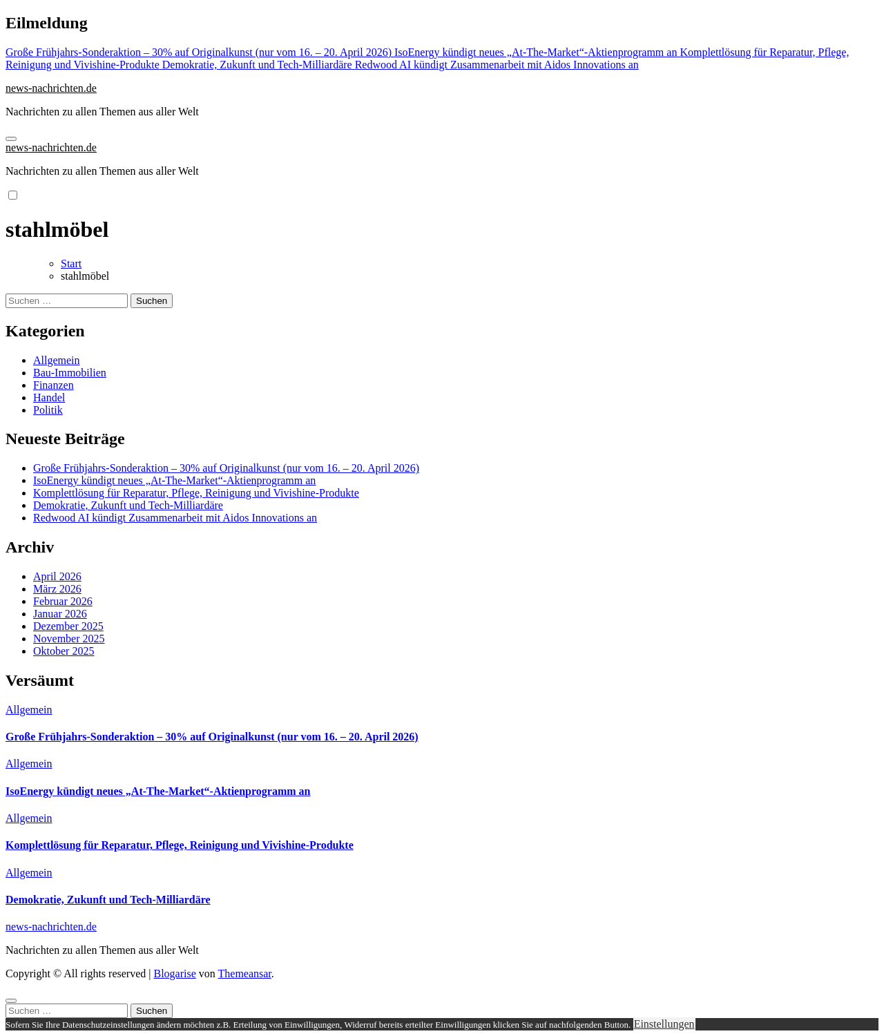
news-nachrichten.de (51, 88)
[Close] (11, 1001)
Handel (49, 397)
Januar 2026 (60, 614)
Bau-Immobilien (69, 372)
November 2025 (69, 638)
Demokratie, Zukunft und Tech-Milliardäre (128, 505)
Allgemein (56, 360)
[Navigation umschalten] (11, 139)
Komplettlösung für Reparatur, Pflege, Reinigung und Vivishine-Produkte (196, 493)
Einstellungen (664, 1024)
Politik (48, 410)
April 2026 (57, 576)
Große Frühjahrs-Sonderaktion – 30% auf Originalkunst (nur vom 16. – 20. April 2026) (226, 468)
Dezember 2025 (68, 626)
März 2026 (57, 589)
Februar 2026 (63, 601)
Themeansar (244, 973)
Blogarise (174, 973)
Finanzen (53, 385)
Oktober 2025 (63, 651)
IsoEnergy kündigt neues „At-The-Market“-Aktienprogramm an (174, 480)
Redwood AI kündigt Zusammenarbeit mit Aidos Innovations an (175, 518)
